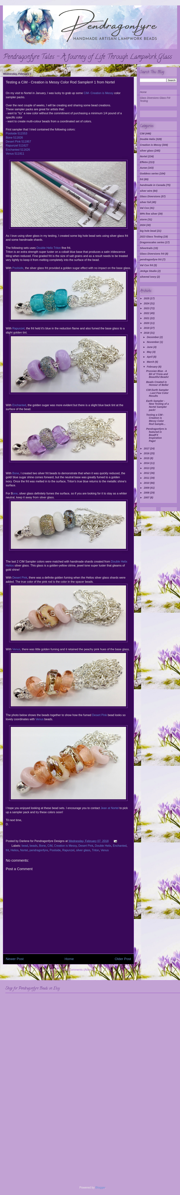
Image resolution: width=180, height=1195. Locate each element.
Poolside (17, 268)
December (153, 337)
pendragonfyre (39, 850)
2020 (147, 323)
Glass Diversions (150, 196)
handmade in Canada (152, 185)
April (150, 356)
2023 (147, 308)
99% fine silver (148, 213)
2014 (147, 463)
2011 (147, 477)
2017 (147, 448)
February (152, 366)
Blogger (100, 1187)
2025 (147, 298)
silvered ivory (148, 276)
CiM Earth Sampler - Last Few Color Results (157, 392)
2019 (147, 327)
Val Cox (144, 207)
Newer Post (15, 959)
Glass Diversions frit (152, 253)
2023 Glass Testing (151, 236)
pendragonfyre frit (151, 259)
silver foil (145, 202)
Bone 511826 (14, 137)
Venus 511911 (15, 153)
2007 (147, 497)
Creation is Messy (65, 845)
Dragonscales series (152, 242)
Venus (16, 649)
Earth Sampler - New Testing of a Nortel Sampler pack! (157, 405)
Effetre (144, 162)
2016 (147, 453)
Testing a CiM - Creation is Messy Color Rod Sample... (156, 419)
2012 (147, 473)
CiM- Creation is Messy (98, 93)
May (149, 351)
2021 (147, 318)
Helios (15, 850)
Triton (95, 850)
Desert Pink (19, 577)
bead (25, 845)
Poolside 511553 (16, 133)
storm (143, 219)
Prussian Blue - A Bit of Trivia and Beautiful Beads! (157, 374)
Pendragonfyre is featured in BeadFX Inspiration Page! (156, 434)
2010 (147, 482)
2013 (147, 468)
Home (69, 959)
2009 (147, 487)
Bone (15, 473)
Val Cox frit (146, 265)
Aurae (143, 167)
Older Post (123, 959)
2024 (142, 225)
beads (34, 845)
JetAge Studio (148, 271)
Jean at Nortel (110, 808)
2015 (147, 458)
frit (7, 850)
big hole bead (148, 230)
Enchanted (19, 405)
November (153, 342)
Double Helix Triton (49, 247)
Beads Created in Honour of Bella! (157, 384)
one (15, 493)
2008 (147, 492)
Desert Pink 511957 (18, 141)
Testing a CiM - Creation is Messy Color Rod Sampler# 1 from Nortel (60, 82)
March (151, 361)
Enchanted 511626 (18, 149)
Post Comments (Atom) (77, 969)
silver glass (83, 850)
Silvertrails (146, 248)
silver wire (146, 190)
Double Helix (103, 845)
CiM (49, 845)
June (150, 347)
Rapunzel (18, 328)
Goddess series (149, 173)
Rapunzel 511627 (17, 145)
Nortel (24, 850)
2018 (147, 332)
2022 (147, 313)
